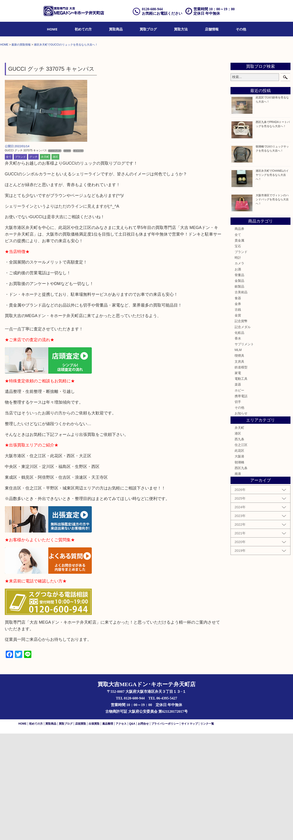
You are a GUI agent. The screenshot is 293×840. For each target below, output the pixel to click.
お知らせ (241, 520)
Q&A (132, 830)
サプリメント (244, 450)
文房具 (239, 468)
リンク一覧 (207, 830)
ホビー (239, 496)
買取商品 (116, 29)
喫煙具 (239, 462)
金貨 (238, 421)
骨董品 (239, 381)
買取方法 (181, 29)
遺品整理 (107, 830)
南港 (238, 580)
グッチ (33, 263)
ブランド (20, 263)
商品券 (239, 335)
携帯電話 (241, 502)
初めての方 (83, 29)
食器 (238, 404)
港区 (55, 263)
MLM (238, 456)
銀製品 (239, 393)
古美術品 (241, 398)
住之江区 (241, 551)
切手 (238, 508)
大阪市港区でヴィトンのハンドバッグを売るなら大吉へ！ (272, 305)
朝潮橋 (239, 568)
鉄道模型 (241, 473)
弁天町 (45, 263)
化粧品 (239, 439)
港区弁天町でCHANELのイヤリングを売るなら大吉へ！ (272, 281)
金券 (238, 410)
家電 (238, 479)
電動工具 (241, 485)
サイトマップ (189, 830)
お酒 (238, 375)
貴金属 (239, 346)
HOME (52, 29)
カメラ (239, 370)
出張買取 (94, 830)
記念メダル (243, 433)
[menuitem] (52, 29)
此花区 (239, 557)
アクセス (121, 830)
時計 (238, 364)
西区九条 (241, 574)
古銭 (238, 416)
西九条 (239, 545)
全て (8, 263)
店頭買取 (80, 830)
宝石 (238, 352)
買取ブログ (148, 29)
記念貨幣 (241, 427)
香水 (238, 444)
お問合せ (143, 830)
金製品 (239, 387)
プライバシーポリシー (165, 830)
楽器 (238, 491)
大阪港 (239, 563)
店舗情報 (212, 29)
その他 (241, 29)
